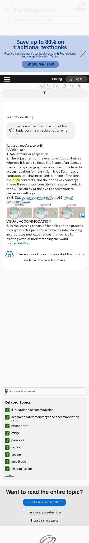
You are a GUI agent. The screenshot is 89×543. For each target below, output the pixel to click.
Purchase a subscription (44, 427)
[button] (77, 4)
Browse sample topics (44, 445)
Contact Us (44, 506)
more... (9, 400)
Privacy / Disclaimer (44, 517)
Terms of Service (44, 528)
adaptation (21, 168)
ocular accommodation (38, 122)
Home (44, 495)
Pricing (57, 4)
